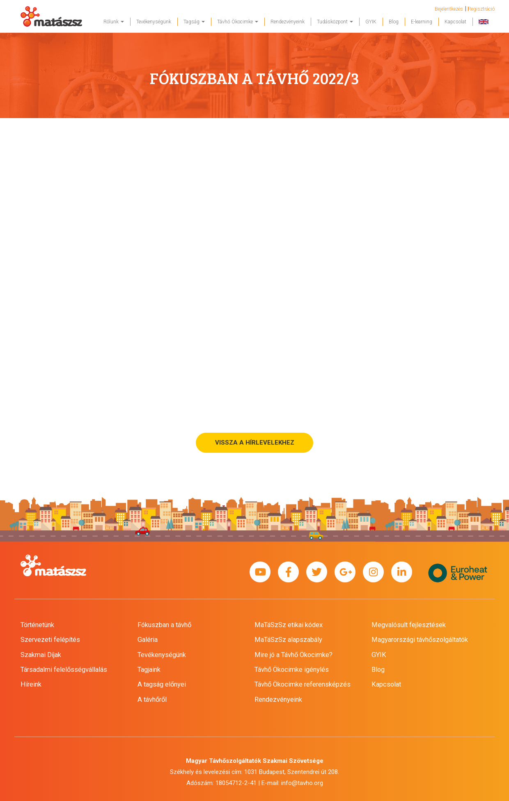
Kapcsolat (455, 22)
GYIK (370, 22)
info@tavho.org (302, 783)
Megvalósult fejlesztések (408, 625)
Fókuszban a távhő (164, 625)
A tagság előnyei (162, 684)
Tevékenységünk (153, 22)
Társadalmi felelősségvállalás (64, 669)
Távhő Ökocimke (237, 22)
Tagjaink (149, 669)
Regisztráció (481, 9)
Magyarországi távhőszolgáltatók (419, 640)
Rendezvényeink (288, 22)
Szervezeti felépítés (50, 640)
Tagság (194, 22)
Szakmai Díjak (41, 655)
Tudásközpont (335, 22)
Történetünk (37, 625)
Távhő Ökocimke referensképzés (302, 684)
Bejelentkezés (449, 9)
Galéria (148, 640)
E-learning (421, 22)
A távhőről (152, 699)
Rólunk (113, 22)
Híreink (31, 684)
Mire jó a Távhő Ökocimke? (293, 655)
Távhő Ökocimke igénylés (291, 669)
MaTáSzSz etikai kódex (288, 625)
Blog (394, 22)
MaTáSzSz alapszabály (288, 640)
